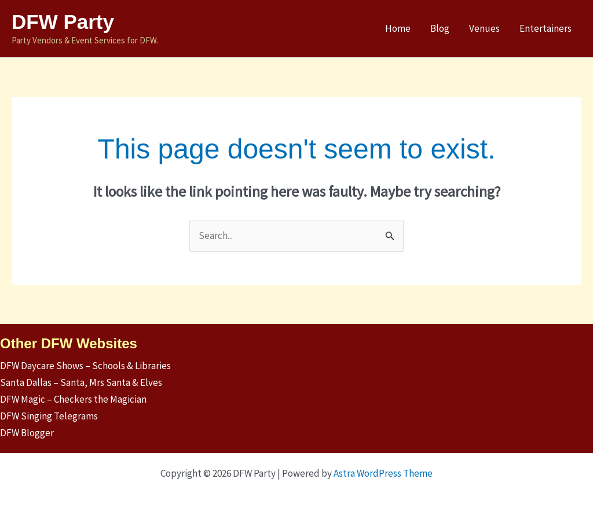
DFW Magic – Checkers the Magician (73, 399)
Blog (439, 28)
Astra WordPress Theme (383, 473)
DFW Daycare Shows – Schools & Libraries (85, 365)
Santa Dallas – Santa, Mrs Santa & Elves (81, 382)
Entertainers (545, 28)
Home (398, 28)
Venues (484, 28)
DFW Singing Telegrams (49, 416)
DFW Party (63, 21)
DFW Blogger (27, 432)
